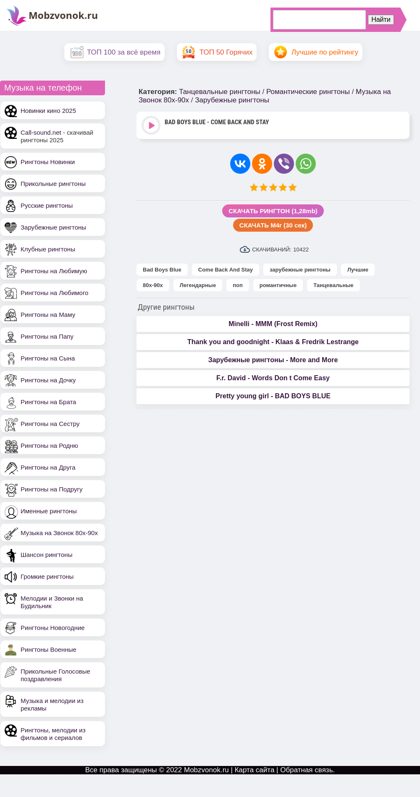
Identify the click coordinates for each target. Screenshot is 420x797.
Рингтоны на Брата (48, 401)
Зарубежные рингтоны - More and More (273, 359)
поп (238, 285)
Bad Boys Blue (162, 270)
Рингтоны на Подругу (51, 489)
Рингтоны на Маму (48, 314)
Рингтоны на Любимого (54, 292)
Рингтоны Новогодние (53, 627)
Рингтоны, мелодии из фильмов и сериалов (53, 733)
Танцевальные (333, 285)
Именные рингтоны (49, 511)
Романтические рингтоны (308, 92)
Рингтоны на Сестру (50, 423)
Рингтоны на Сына (48, 358)
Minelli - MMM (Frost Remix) (273, 323)
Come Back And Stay (225, 270)
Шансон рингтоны (46, 554)
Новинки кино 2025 (48, 110)
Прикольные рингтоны (53, 183)
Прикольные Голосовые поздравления (55, 675)
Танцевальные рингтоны (219, 92)
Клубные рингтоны (48, 249)
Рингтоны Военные (48, 649)
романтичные (278, 285)
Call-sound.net (41, 132)
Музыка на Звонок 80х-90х (59, 532)
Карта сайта (255, 770)
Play (151, 126)
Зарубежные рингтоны (53, 227)
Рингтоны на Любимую (54, 270)
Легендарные (198, 285)
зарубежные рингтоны (300, 270)
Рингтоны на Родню (49, 445)
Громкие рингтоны (47, 576)
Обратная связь (306, 770)
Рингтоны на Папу (47, 336)
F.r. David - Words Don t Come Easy (273, 378)
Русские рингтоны (47, 205)
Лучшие (357, 270)
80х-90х (153, 285)
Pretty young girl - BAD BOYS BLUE (273, 396)
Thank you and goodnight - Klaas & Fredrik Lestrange (273, 341)
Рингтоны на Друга (48, 467)
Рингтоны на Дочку (48, 380)
